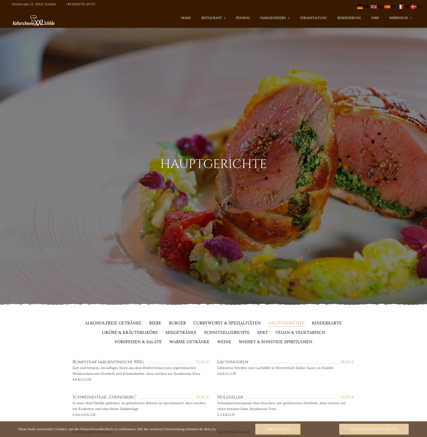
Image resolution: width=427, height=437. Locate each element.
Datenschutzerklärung (374, 429)
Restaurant (211, 18)
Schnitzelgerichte (227, 332)
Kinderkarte (327, 323)
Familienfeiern (273, 18)
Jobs (375, 18)
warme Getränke (189, 342)
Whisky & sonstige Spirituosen (275, 342)
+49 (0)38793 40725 (80, 4)
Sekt (262, 332)
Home (186, 18)
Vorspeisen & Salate (138, 342)
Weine (224, 342)
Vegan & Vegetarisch (300, 332)
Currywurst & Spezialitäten (227, 323)
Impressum (398, 18)
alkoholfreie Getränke (113, 323)
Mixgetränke (181, 332)
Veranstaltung (313, 18)
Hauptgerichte (286, 323)
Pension (243, 18)
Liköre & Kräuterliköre (130, 332)
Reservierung (349, 18)
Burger (177, 323)
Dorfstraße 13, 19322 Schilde (34, 4)
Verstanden (278, 429)
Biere (155, 323)
